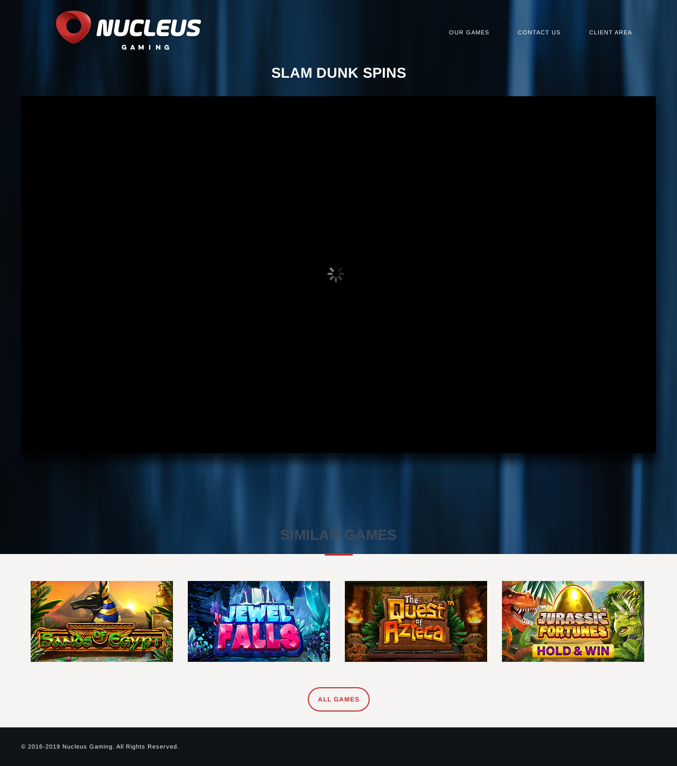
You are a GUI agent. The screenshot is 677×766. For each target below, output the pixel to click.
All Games (339, 699)
